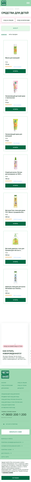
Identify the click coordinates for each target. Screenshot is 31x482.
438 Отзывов (17, 66)
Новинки (4, 34)
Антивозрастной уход (8, 407)
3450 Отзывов (17, 181)
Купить (15, 71)
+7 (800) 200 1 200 (13, 414)
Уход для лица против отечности (11, 399)
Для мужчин (5, 388)
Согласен (15, 478)
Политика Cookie (6, 449)
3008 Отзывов (17, 219)
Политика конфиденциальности (11, 442)
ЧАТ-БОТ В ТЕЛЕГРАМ (10, 424)
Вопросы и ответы (6, 438)
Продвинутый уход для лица (10, 396)
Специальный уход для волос (10, 394)
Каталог (3, 382)
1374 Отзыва (17, 257)
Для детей (21, 388)
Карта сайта (5, 456)
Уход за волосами (23, 20)
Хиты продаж (13, 34)
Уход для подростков (8, 404)
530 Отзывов (17, 104)
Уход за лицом (8, 20)
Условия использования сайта (10, 446)
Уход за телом (22, 385)
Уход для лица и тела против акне (11, 402)
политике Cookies (7, 472)
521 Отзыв (16, 143)
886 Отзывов (17, 295)
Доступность (5, 453)
